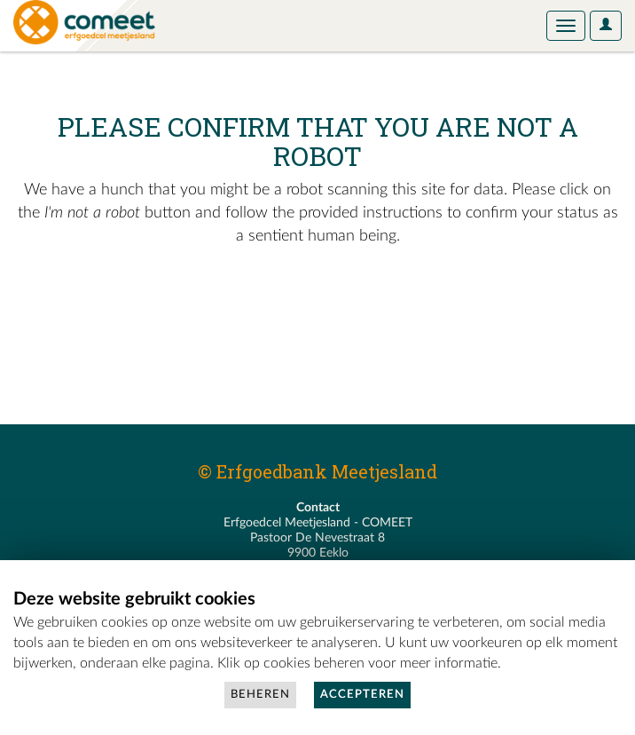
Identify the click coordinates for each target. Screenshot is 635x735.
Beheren (260, 694)
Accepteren (362, 694)
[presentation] (161, 304)
